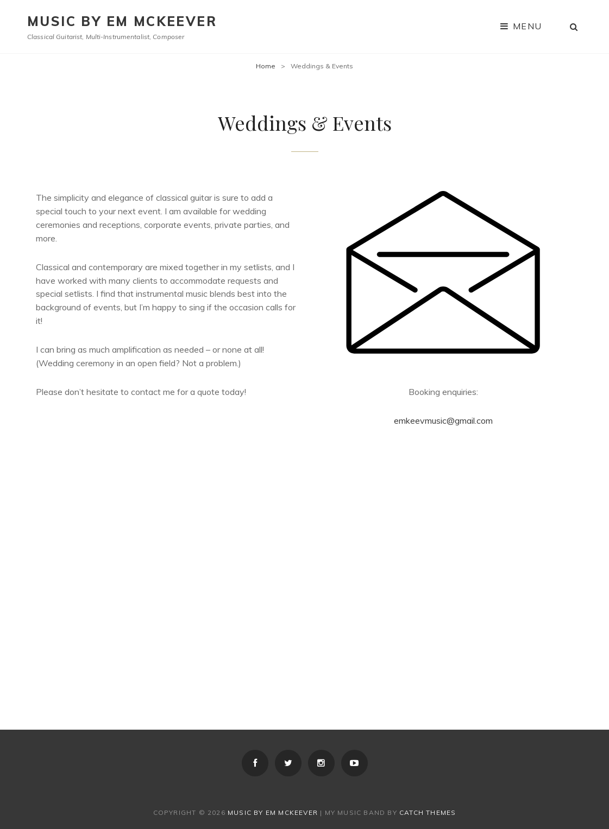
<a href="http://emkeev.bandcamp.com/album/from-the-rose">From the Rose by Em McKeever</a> (166, 571)
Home (265, 66)
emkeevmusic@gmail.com (443, 420)
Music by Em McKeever (122, 21)
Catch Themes (427, 812)
